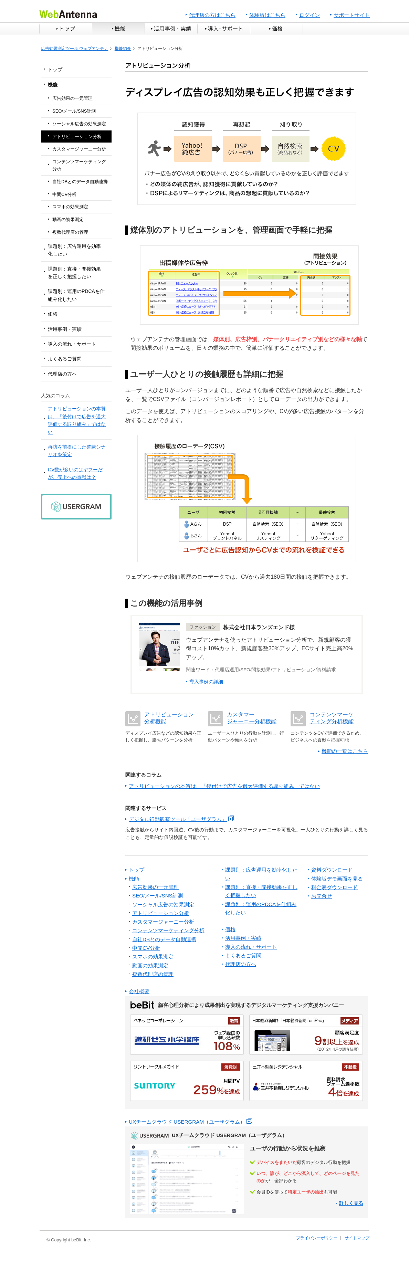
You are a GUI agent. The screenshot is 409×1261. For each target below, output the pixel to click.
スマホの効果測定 (70, 206)
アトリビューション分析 (77, 136)
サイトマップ (357, 1238)
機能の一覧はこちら (345, 751)
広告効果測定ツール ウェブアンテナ (74, 48)
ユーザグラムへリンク (246, 1172)
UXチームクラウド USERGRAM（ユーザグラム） (187, 1122)
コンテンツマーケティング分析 (79, 165)
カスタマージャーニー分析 (79, 148)
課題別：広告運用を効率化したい (74, 249)
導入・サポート (223, 29)
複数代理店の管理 (70, 232)
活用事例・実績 (171, 29)
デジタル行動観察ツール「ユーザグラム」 (178, 819)
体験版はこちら (267, 15)
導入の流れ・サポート (72, 344)
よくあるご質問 (65, 358)
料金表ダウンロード (334, 887)
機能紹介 (123, 48)
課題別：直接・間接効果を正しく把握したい (74, 272)
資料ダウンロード (332, 870)
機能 (118, 29)
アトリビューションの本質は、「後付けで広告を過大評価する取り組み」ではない (77, 420)
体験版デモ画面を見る (337, 879)
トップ (65, 29)
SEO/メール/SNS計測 (74, 111)
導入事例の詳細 (206, 681)
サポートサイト (352, 15)
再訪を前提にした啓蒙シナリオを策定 (77, 450)
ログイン (309, 15)
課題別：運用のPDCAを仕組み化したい (76, 295)
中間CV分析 (64, 194)
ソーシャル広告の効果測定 (79, 123)
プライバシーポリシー (316, 1238)
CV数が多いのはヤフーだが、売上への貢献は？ (75, 473)
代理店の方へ (62, 374)
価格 (277, 29)
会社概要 (139, 991)
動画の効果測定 (68, 219)
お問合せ (321, 896)
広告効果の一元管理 (72, 98)
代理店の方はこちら (212, 15)
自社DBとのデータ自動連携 (80, 181)
